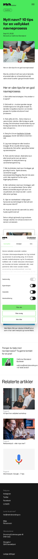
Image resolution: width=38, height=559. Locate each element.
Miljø (5, 521)
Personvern (7, 523)
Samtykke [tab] (7, 244)
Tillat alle (19, 307)
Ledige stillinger (9, 554)
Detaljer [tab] (19, 244)
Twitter (6, 497)
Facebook (7, 500)
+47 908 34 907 (23, 367)
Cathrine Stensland (24, 359)
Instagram (7, 494)
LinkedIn (6, 504)
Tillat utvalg (19, 313)
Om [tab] (31, 244)
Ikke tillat (19, 319)
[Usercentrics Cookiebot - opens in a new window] (27, 238)
